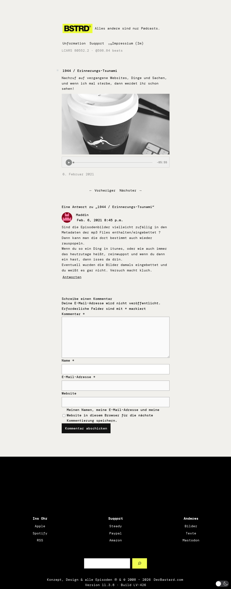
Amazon (115, 540)
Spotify (40, 533)
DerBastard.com (168, 579)
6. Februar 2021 (78, 174)
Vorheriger (105, 190)
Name (68, 360)
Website (69, 393)
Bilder (191, 526)
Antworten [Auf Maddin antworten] (72, 277)
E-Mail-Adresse (78, 377)
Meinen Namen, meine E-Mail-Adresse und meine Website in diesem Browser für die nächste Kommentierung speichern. (113, 415)
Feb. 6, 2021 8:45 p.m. (100, 220)
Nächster (128, 190)
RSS (40, 540)
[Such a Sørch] (139, 563)
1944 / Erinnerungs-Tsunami (90, 70)
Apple (40, 526)
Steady (115, 526)
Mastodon (191, 540)
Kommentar (73, 314)
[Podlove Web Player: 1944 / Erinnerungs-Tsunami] (116, 162)
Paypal (115, 533)
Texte (191, 533)
